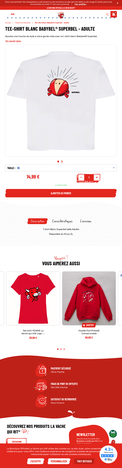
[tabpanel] (61, 101)
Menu (12, 14)
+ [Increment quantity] (97, 177)
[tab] (37, 221)
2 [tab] (62, 161)
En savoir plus (13, 41)
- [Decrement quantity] (81, 177)
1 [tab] (58, 161)
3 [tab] (64, 349)
